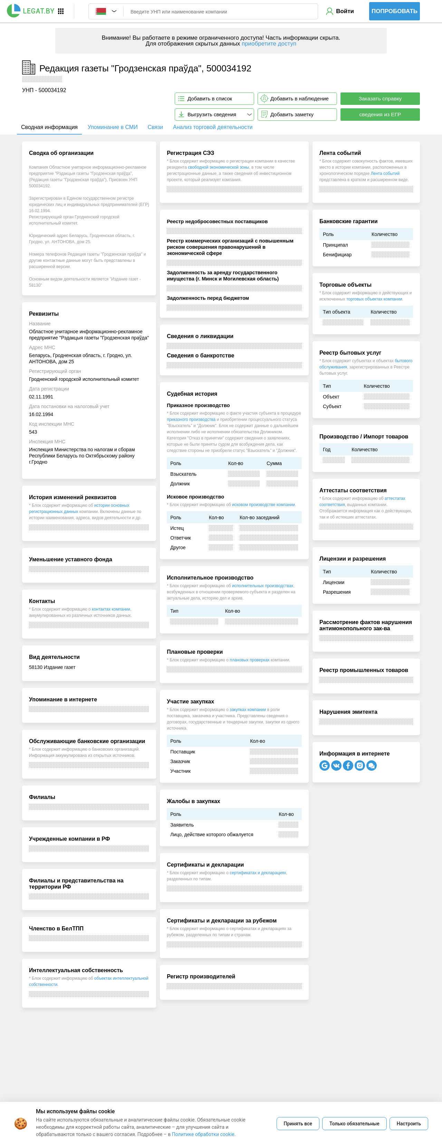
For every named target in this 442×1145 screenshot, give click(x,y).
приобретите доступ (269, 43)
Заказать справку (380, 98)
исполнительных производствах (263, 585)
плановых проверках (249, 660)
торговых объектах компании (374, 299)
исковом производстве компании (263, 504)
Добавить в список (210, 98)
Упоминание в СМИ (113, 127)
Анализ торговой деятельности (212, 127)
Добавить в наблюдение (299, 98)
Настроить (409, 1123)
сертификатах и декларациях (258, 872)
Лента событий (385, 173)
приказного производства (191, 419)
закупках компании (248, 709)
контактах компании (111, 609)
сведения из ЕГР (380, 114)
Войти (345, 11)
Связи (155, 127)
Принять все (298, 1123)
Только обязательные (354, 1123)
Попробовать (394, 11)
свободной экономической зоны (218, 167)
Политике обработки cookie (203, 1134)
